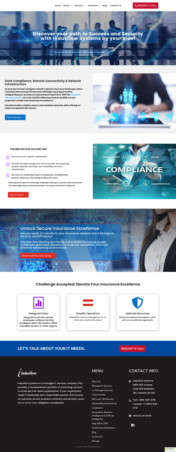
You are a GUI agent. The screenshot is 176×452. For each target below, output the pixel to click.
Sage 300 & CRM (100, 423)
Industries (93, 6)
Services (79, 6)
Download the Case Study (36, 255)
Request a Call (132, 348)
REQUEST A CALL (147, 5)
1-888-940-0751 (147, 399)
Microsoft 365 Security (103, 399)
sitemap (96, 441)
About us (96, 381)
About (66, 6)
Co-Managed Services (102, 390)
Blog (105, 6)
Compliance (97, 407)
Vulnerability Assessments (104, 403)
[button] (170, 449)
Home (58, 6)
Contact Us (115, 6)
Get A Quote (14, 117)
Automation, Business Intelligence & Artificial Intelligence (103, 415)
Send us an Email (142, 415)
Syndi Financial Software (103, 427)
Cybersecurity (98, 394)
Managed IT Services (102, 385)
